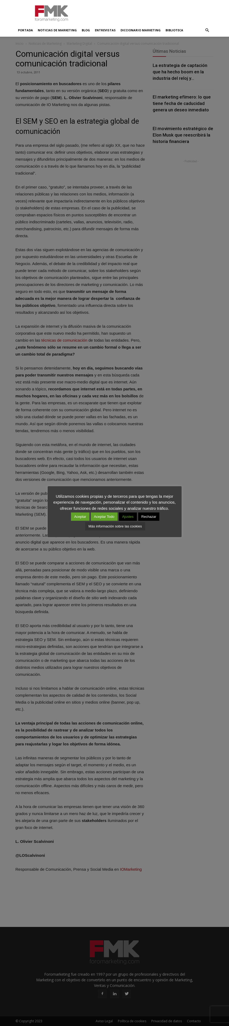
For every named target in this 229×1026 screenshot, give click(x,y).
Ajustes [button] (128, 517)
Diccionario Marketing (141, 30)
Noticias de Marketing (57, 30)
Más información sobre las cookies (115, 526)
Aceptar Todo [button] (104, 517)
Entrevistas (105, 30)
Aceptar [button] (80, 517)
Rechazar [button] (148, 517)
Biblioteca (174, 30)
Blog (86, 30)
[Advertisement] (150, 12)
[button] (207, 30)
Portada (25, 30)
